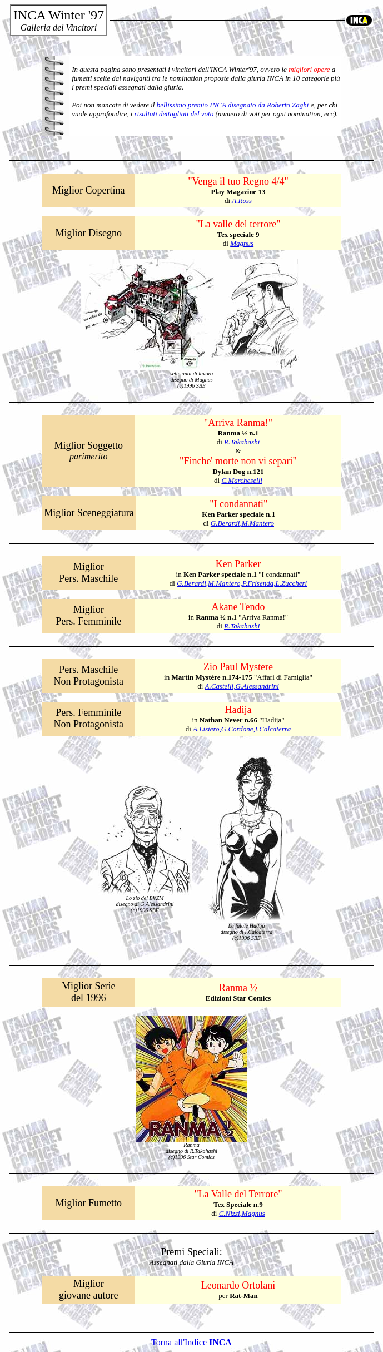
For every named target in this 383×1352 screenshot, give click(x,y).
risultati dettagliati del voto (174, 114)
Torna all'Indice (191, 1342)
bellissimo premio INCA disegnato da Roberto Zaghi (233, 105)
